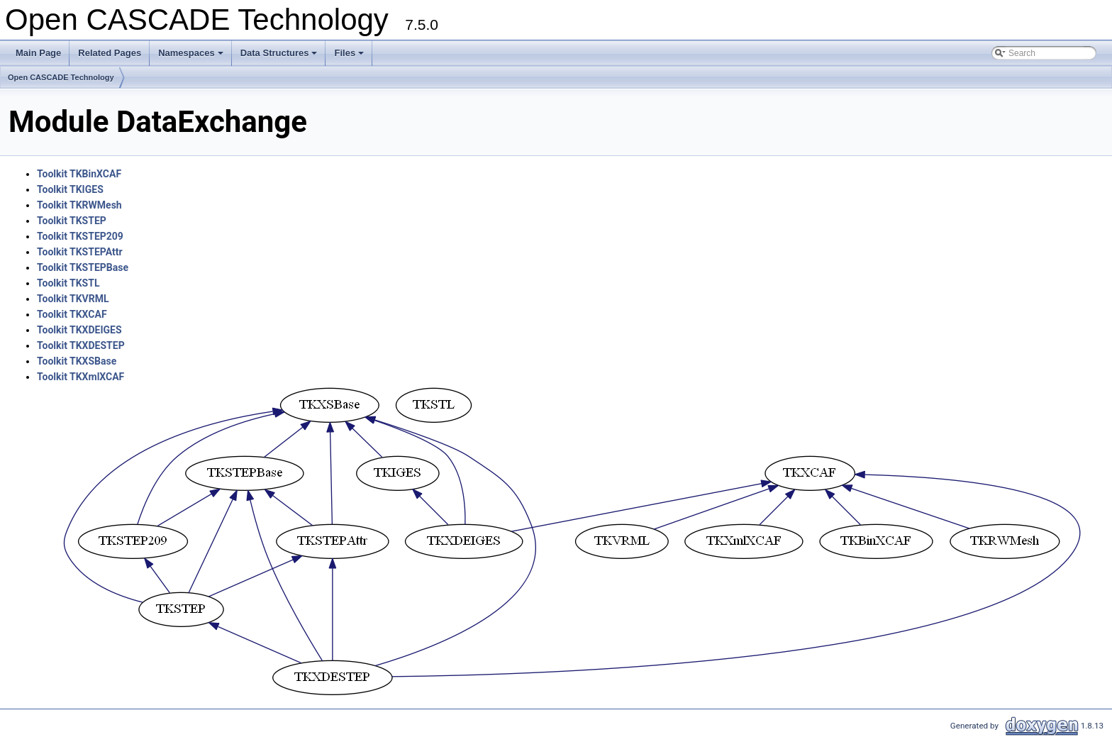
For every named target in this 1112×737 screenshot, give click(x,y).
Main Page (38, 53)
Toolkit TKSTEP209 (80, 236)
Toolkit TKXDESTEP (81, 345)
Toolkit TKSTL (68, 283)
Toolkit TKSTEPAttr (80, 251)
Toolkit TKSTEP (71, 220)
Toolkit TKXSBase (76, 361)
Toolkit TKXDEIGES (79, 330)
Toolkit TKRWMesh (79, 205)
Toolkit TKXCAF (72, 314)
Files (350, 57)
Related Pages (109, 53)
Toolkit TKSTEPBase (82, 267)
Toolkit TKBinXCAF (79, 173)
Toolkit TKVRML (73, 298)
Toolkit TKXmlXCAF (80, 376)
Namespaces (192, 57)
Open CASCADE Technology (61, 77)
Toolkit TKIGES (70, 189)
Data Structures (280, 57)
